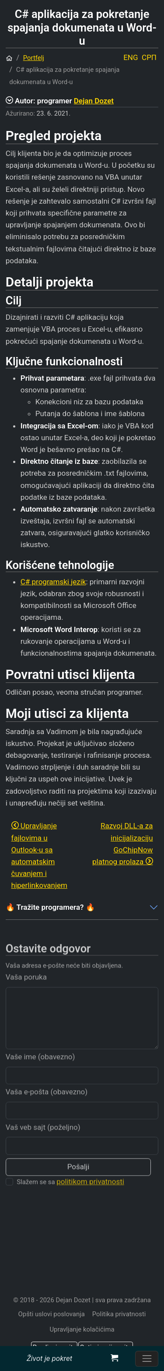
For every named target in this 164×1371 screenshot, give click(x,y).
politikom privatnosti (90, 1195)
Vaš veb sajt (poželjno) (43, 1140)
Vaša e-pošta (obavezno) (46, 1105)
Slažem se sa (70, 1195)
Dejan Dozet (94, 100)
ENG (130, 57)
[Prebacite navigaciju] (146, 1359)
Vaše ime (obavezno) (40, 1070)
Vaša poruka (26, 990)
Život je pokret (49, 1358)
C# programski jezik (53, 581)
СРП (149, 57)
